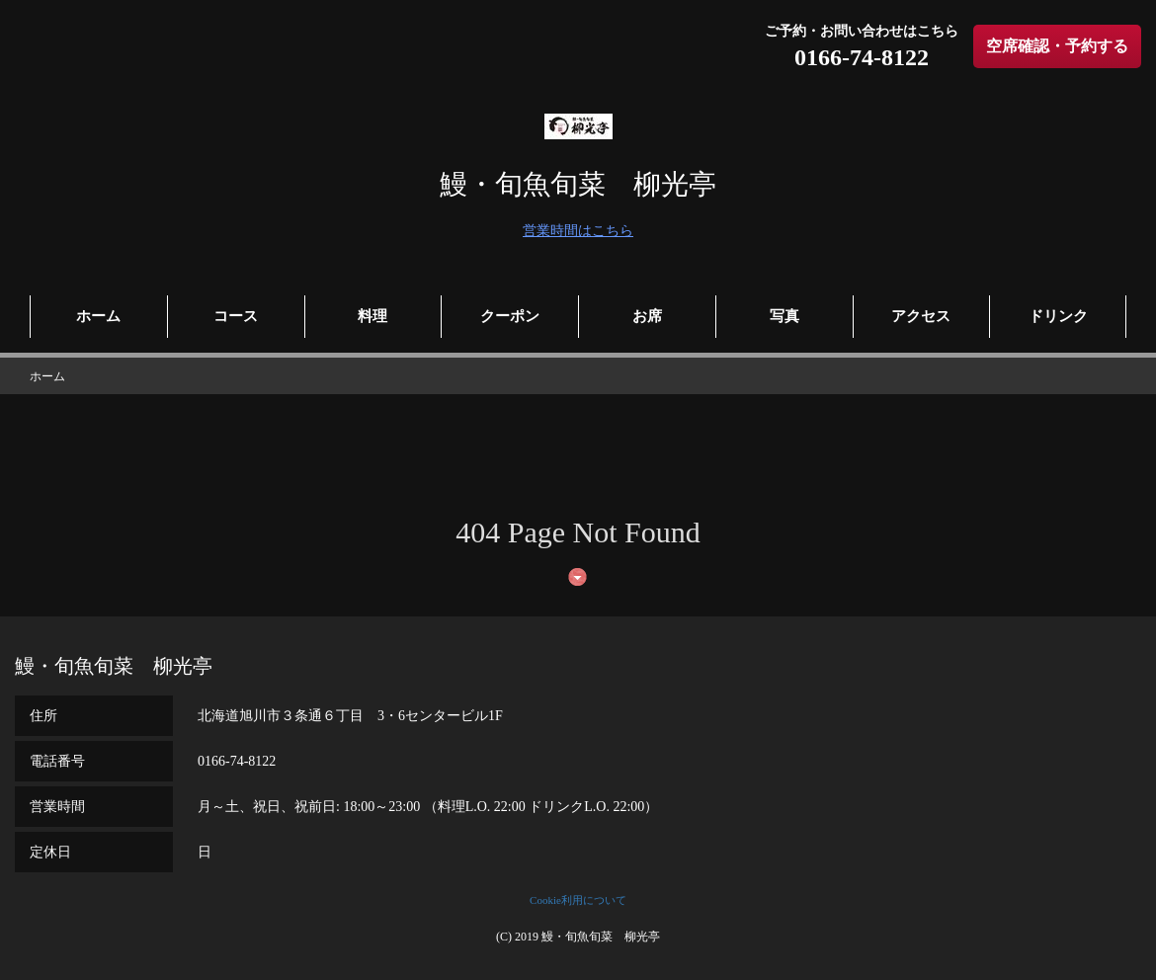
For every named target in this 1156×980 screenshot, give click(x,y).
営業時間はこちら (578, 230)
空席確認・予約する (1057, 46)
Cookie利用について (578, 900)
